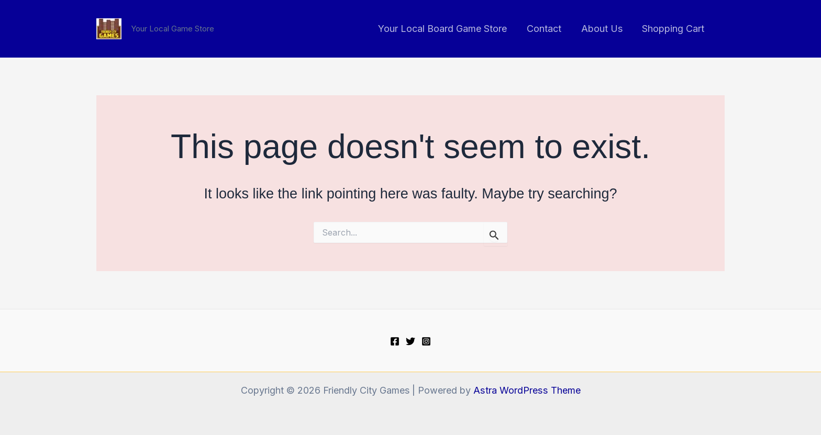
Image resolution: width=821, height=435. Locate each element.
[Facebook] (395, 341)
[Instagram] (426, 341)
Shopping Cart (673, 28)
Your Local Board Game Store (445, 28)
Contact (546, 28)
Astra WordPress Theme (527, 390)
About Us (603, 28)
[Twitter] (410, 341)
